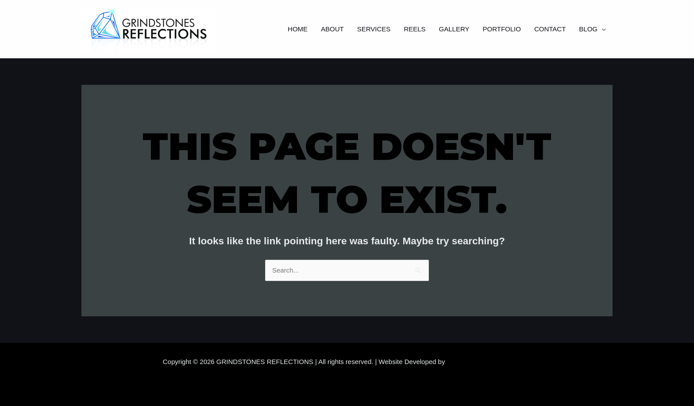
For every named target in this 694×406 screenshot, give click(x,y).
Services (374, 29)
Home (298, 29)
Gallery (454, 29)
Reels (414, 29)
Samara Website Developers (489, 361)
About (332, 29)
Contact (550, 29)
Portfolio (502, 29)
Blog (588, 29)
